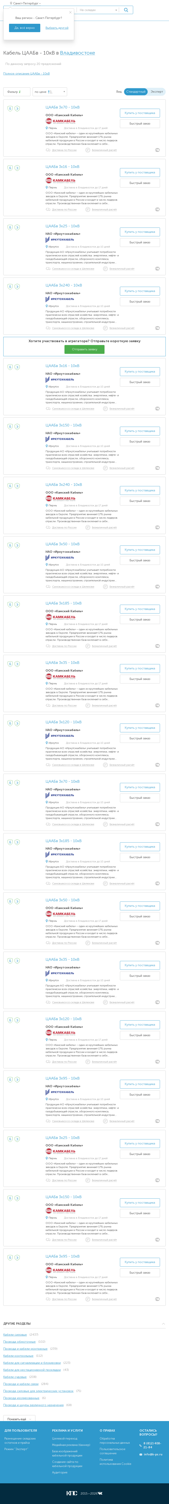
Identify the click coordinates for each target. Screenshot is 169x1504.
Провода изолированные (21, 1398)
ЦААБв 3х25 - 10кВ (63, 226)
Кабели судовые (15, 1377)
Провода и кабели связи (21, 1384)
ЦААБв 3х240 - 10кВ (64, 285)
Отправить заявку (84, 349)
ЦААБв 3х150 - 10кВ (64, 425)
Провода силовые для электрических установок (38, 1391)
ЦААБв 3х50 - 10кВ (63, 544)
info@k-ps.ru (153, 1454)
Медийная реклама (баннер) (71, 1445)
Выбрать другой (57, 28)
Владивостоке (77, 53)
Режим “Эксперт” (16, 1449)
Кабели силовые (15, 1335)
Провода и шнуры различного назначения (33, 1405)
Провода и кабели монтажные (25, 1349)
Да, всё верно (25, 28)
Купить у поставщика (140, 113)
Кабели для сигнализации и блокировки (32, 1363)
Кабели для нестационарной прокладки (32, 1370)
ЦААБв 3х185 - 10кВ (64, 603)
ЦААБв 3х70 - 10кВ (63, 107)
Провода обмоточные (19, 1342)
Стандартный (135, 92)
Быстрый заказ (140, 123)
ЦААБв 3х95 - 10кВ (63, 1078)
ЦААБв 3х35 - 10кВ (62, 663)
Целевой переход (64, 1438)
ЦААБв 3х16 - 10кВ (62, 167)
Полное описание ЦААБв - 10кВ (26, 73)
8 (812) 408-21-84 (152, 1445)
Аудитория (59, 1472)
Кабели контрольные (18, 1356)
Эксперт (157, 92)
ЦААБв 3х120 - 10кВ (64, 722)
